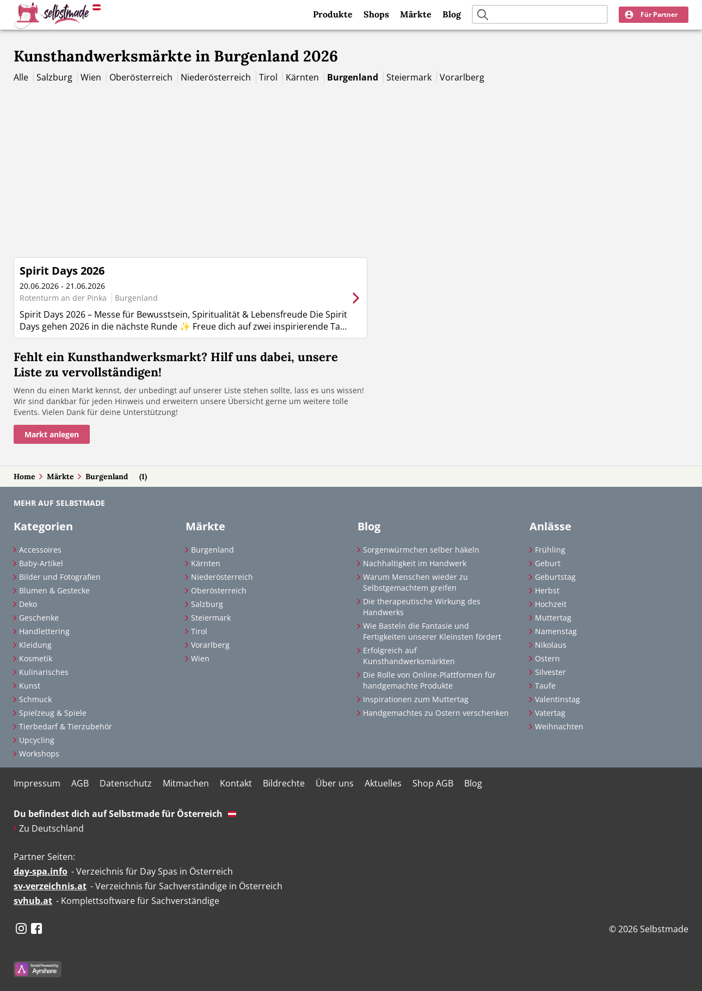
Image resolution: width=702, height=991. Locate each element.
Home (24, 476)
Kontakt (236, 783)
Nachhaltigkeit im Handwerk (414, 563)
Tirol (269, 77)
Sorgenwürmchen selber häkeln (421, 549)
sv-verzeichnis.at (50, 886)
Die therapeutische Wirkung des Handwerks (422, 606)
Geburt (548, 563)
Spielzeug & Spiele (53, 713)
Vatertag (550, 713)
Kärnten (303, 77)
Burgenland (353, 77)
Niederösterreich (217, 77)
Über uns (335, 783)
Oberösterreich (142, 77)
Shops (376, 14)
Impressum (37, 783)
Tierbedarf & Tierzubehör (65, 726)
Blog (451, 14)
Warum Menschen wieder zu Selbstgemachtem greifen (415, 582)
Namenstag (556, 631)
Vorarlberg (462, 77)
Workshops (39, 753)
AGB (80, 783)
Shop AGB (432, 783)
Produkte (333, 14)
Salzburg (55, 77)
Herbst (547, 590)
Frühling (550, 549)
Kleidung (35, 645)
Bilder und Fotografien (60, 577)
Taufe (545, 685)
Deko (28, 604)
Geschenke (39, 617)
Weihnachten (559, 726)
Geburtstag (555, 577)
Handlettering (44, 631)
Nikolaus (550, 645)
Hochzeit (550, 604)
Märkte (416, 14)
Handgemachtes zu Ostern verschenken (436, 713)
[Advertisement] (351, 165)
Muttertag (553, 617)
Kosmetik (35, 658)
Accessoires (40, 549)
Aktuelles (383, 783)
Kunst (29, 685)
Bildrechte (284, 783)
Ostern (547, 658)
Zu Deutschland (51, 828)
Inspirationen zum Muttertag (416, 699)
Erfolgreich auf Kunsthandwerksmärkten (409, 655)
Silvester (550, 672)
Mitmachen (186, 783)
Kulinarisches (44, 672)
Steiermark (410, 77)
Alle (22, 77)
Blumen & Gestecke (54, 590)
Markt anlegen (51, 434)
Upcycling (36, 740)
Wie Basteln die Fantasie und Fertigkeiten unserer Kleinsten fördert (432, 631)
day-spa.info (40, 871)
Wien (92, 77)
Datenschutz (126, 783)
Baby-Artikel (41, 563)
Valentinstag (557, 699)
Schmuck (35, 699)
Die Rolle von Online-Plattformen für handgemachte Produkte (429, 680)
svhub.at (33, 901)
